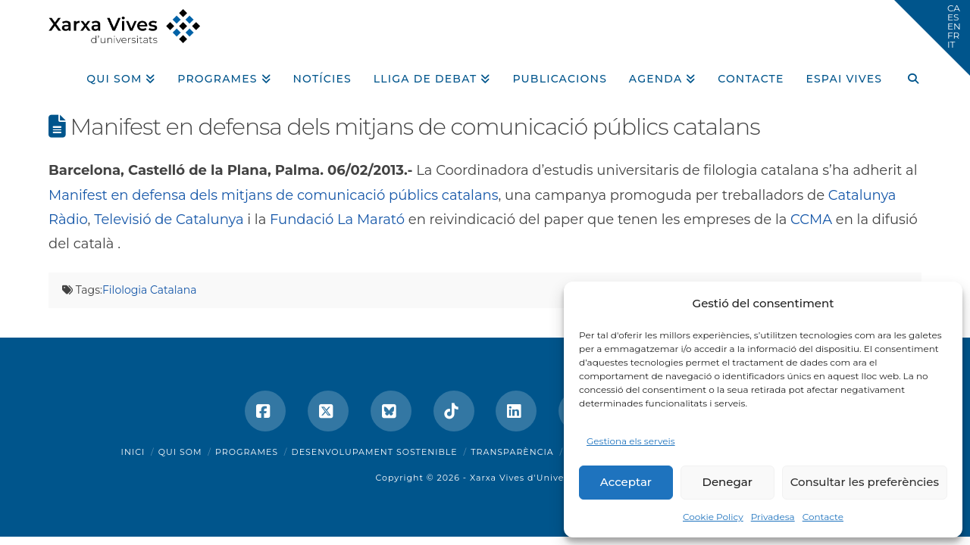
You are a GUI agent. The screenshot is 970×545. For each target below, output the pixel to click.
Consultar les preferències (864, 482)
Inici (133, 452)
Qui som (180, 452)
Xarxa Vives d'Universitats (532, 477)
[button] (932, 38)
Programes (246, 452)
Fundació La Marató (337, 219)
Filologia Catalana (149, 290)
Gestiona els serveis (631, 441)
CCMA (811, 219)
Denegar (727, 482)
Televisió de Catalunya (168, 219)
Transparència (512, 452)
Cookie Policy (713, 516)
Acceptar (626, 482)
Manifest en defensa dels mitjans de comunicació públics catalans (273, 195)
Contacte (823, 516)
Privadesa (773, 516)
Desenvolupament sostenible (375, 452)
